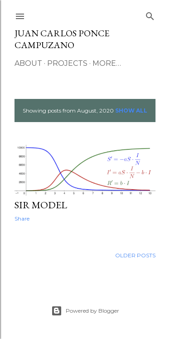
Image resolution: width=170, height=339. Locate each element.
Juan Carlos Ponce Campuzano (62, 39)
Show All (131, 110)
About (28, 63)
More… (106, 63)
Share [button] (22, 218)
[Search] (150, 14)
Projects (67, 63)
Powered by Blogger (85, 310)
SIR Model (41, 204)
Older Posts (135, 255)
